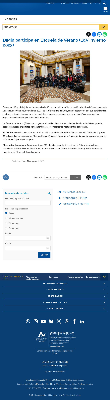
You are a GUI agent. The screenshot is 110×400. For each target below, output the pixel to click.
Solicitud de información (55, 369)
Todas (9, 213)
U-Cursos (64, 3)
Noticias (11, 19)
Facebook (94, 35)
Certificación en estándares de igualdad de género (55, 351)
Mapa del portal (66, 385)
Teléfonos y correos (51, 385)
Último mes (12, 224)
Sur (78, 381)
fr (95, 3)
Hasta (8, 244)
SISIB (33, 392)
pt (99, 3)
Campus (22, 381)
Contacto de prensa (75, 198)
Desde (8, 234)
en (91, 3)
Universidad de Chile (44, 392)
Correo (84, 3)
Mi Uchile (74, 3)
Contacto (78, 385)
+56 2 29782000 (35, 385)
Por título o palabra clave (17, 199)
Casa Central (78, 377)
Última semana (14, 218)
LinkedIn (99, 35)
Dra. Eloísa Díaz (53, 381)
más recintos (86, 381)
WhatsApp (104, 34)
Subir (6, 178)
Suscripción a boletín (76, 205)
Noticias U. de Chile (74, 192)
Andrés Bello (31, 381)
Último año (12, 229)
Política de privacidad (70, 392)
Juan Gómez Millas (68, 381)
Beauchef (41, 381)
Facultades (49, 3)
